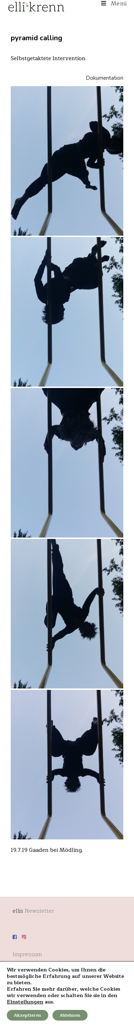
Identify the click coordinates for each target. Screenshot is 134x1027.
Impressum (27, 954)
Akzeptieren (27, 1015)
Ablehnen (70, 1015)
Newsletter (39, 911)
